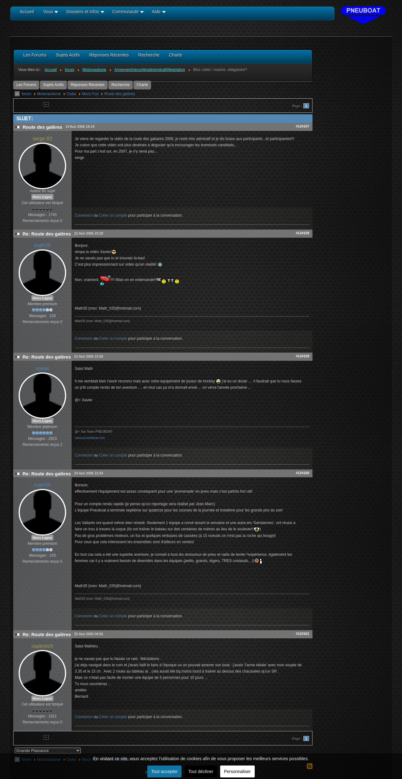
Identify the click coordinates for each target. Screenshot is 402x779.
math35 (42, 245)
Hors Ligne (42, 197)
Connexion (84, 215)
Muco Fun (90, 94)
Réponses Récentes (88, 85)
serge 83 (42, 138)
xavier (42, 368)
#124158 (302, 233)
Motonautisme (49, 94)
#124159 (302, 356)
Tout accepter (164, 771)
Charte (142, 85)
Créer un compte (113, 215)
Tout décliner (200, 771)
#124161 (302, 634)
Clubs (71, 94)
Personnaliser (237, 771)
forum (26, 94)
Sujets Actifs (53, 85)
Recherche (120, 85)
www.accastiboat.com (90, 438)
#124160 (302, 473)
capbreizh (42, 646)
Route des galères (119, 94)
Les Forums (26, 85)
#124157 (302, 126)
